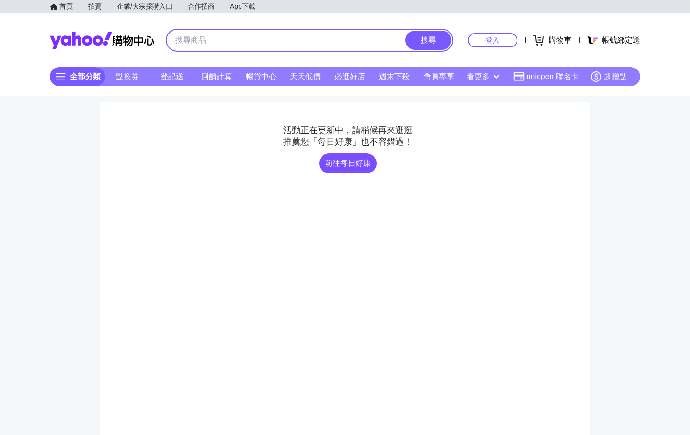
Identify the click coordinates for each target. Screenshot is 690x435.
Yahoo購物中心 (102, 40)
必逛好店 (349, 76)
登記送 (172, 76)
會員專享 (439, 76)
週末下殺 (394, 76)
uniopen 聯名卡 (546, 76)
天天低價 (305, 76)
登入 (492, 40)
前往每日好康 (348, 163)
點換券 (127, 76)
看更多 (483, 76)
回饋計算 (216, 76)
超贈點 (608, 76)
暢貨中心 (261, 76)
